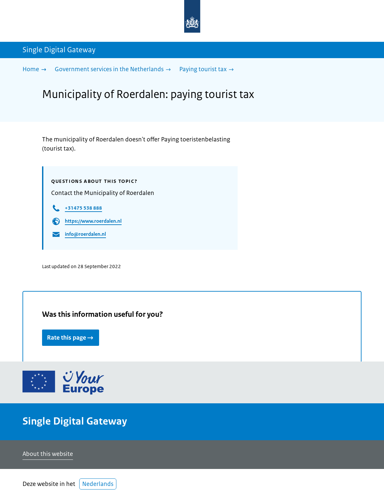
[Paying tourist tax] (208, 70)
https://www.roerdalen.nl (93, 221)
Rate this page (70, 338)
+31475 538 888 (83, 208)
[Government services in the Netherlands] (114, 70)
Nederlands (97, 484)
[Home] (36, 70)
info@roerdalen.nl (85, 234)
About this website (47, 454)
